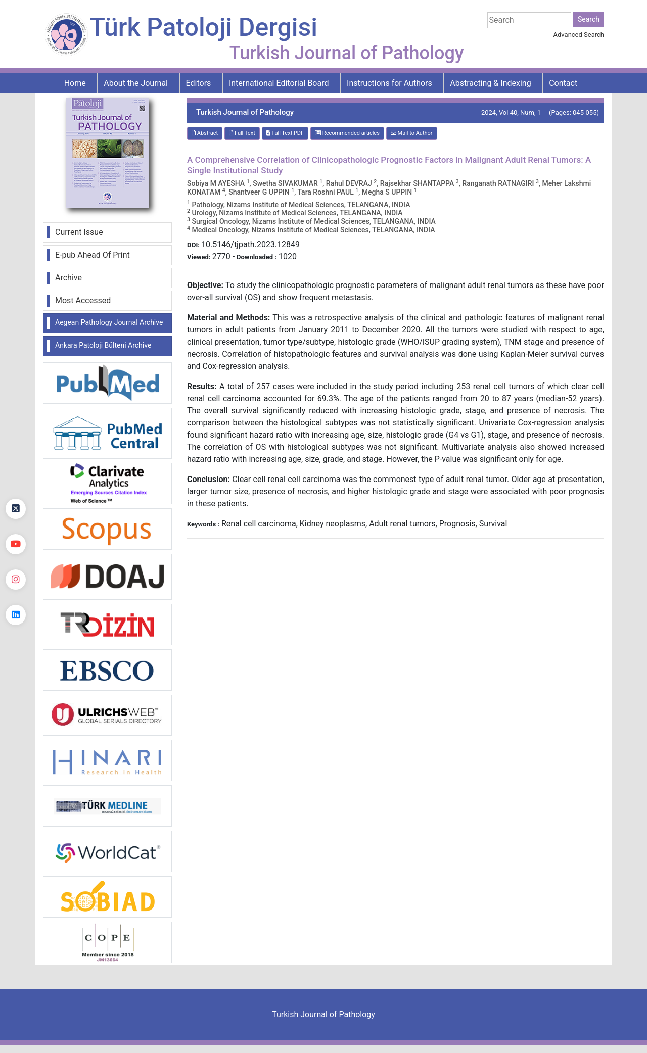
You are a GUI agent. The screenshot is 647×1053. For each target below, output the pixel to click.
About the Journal (136, 83)
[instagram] (16, 579)
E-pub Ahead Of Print (92, 255)
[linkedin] (16, 615)
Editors (198, 83)
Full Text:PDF (285, 133)
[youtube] (16, 544)
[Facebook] (16, 473)
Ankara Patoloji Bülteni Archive (103, 345)
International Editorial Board (279, 83)
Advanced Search (578, 34)
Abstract (205, 133)
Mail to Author (412, 133)
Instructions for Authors (389, 83)
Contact (563, 83)
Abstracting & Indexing (490, 83)
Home (75, 83)
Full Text (242, 133)
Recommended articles (347, 133)
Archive (68, 277)
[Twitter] (16, 509)
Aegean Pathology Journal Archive (109, 322)
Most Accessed (83, 300)
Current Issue (79, 232)
